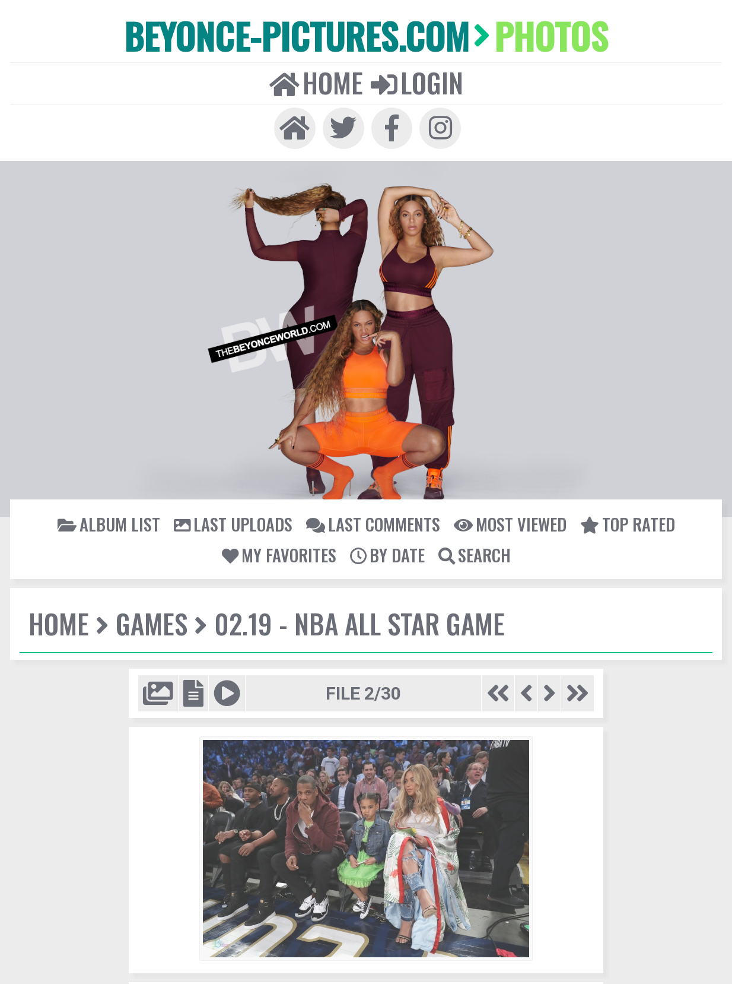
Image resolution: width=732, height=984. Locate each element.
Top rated (622, 520)
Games (149, 619)
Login (416, 81)
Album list (113, 520)
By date (386, 551)
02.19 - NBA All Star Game (354, 619)
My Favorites (279, 551)
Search (473, 551)
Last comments (372, 520)
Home (316, 81)
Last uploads (235, 520)
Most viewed (507, 520)
